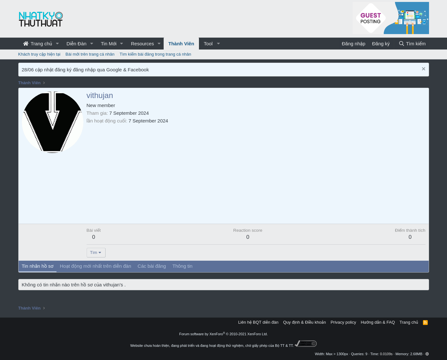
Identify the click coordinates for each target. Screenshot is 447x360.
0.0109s (386, 354)
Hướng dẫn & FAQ (378, 322)
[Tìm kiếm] (412, 44)
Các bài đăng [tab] (152, 266)
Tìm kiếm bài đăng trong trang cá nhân (155, 54)
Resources (142, 43)
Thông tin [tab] (182, 266)
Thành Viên (181, 43)
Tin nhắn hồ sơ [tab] (38, 266)
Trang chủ (37, 43)
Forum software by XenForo (223, 334)
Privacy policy (343, 322)
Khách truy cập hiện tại (39, 54)
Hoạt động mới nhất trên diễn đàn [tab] (95, 266)
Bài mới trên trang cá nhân (90, 54)
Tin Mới (108, 43)
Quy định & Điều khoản (304, 322)
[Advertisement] (256, 172)
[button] (57, 44)
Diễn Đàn (76, 43)
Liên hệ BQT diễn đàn (258, 322)
